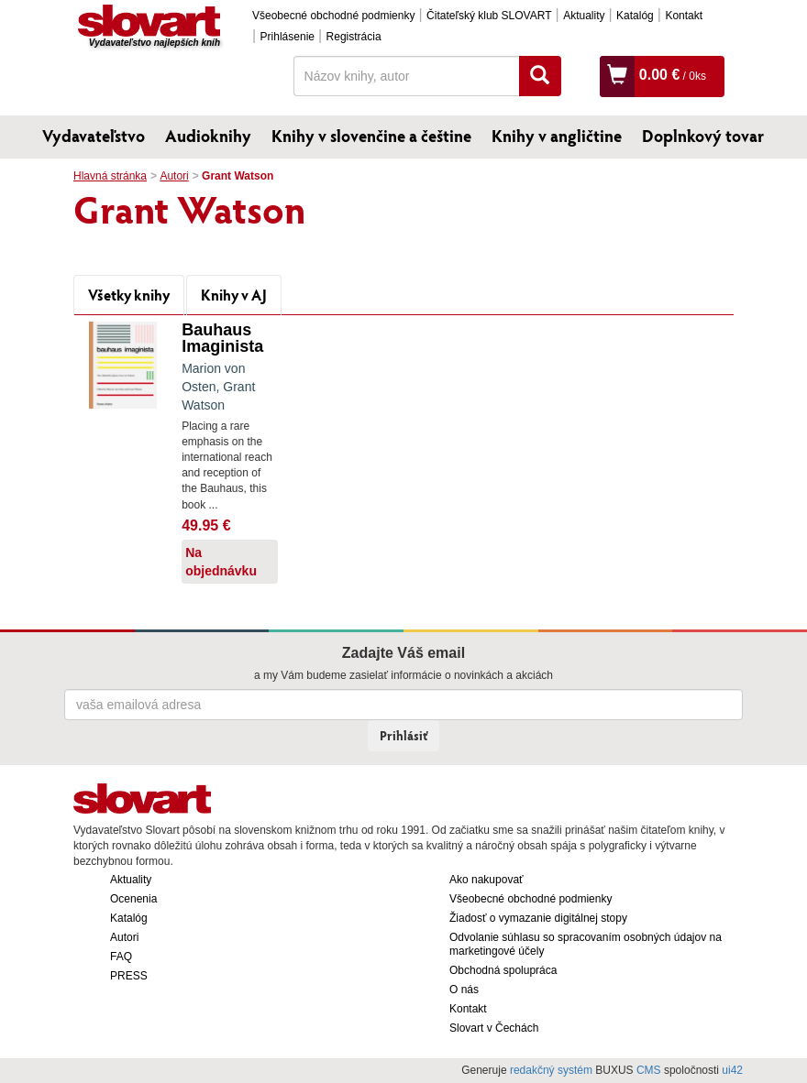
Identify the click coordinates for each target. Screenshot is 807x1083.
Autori (174, 176)
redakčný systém (551, 1070)
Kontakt (683, 15)
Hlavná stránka (110, 176)
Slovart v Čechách (493, 1028)
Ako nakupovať (486, 879)
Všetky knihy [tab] (129, 294)
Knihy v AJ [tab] (234, 294)
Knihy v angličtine (557, 136)
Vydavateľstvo (93, 136)
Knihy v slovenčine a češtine (371, 136)
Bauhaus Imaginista (222, 338)
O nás (464, 989)
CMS (648, 1070)
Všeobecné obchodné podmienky (333, 15)
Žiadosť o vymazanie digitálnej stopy (538, 918)
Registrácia (353, 36)
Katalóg (635, 15)
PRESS (129, 975)
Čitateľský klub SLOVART (488, 15)
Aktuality (583, 15)
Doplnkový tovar (703, 136)
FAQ (121, 956)
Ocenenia (133, 898)
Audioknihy (208, 136)
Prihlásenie (287, 36)
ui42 (732, 1070)
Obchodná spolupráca (503, 970)
